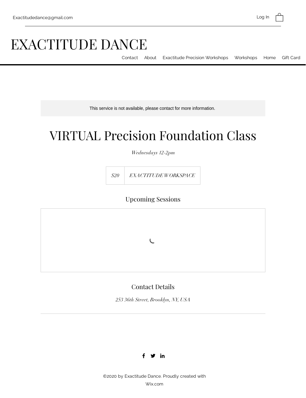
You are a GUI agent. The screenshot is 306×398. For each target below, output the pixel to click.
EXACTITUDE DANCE (79, 43)
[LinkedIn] (162, 356)
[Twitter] (153, 356)
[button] (279, 17)
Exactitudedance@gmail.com (43, 17)
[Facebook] (144, 356)
